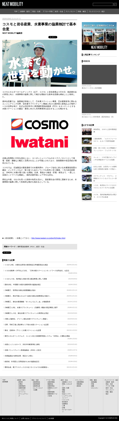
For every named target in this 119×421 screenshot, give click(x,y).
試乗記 (20, 384)
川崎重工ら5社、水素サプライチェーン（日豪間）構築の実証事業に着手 (41, 307)
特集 (92, 384)
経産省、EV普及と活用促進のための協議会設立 (41, 361)
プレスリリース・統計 (97, 11)
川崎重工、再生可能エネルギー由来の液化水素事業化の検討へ (41, 296)
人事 (63, 406)
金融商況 (65, 404)
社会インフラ (66, 394)
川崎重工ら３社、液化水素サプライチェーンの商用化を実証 (41, 313)
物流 (63, 392)
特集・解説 (82, 11)
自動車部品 (36, 382)
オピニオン (94, 388)
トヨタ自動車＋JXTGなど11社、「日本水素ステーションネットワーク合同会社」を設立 (41, 272)
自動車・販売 (25, 11)
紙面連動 (94, 382)
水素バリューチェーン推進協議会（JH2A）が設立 (41, 350)
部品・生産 (36, 11)
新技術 (79, 386)
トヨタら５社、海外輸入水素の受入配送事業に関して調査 (41, 279)
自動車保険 (51, 392)
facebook (83, 4)
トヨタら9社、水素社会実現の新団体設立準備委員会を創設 (41, 264)
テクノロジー (70, 11)
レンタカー (21, 390)
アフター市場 (48, 11)
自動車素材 (36, 384)
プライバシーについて (39, 418)
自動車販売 (21, 386)
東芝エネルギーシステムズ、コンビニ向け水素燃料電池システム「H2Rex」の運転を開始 (41, 337)
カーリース (21, 392)
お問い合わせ (25, 418)
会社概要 (51, 418)
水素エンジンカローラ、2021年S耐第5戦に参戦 (41, 344)
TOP (16, 11)
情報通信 (79, 384)
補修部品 (50, 384)
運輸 (63, 390)
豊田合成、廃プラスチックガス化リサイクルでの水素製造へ (41, 367)
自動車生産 (36, 386)
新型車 (20, 382)
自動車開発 (80, 382)
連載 (92, 386)
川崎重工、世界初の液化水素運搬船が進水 (41, 290)
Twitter (78, 4)
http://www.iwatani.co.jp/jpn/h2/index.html (48, 238)
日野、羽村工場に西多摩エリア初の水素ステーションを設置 (41, 324)
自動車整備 (51, 382)
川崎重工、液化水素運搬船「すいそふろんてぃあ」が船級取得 (41, 301)
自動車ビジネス (67, 382)
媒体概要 (5, 382)
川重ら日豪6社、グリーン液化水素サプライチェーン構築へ (41, 319)
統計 (107, 394)
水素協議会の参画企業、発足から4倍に (41, 356)
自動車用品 (51, 386)
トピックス (65, 400)
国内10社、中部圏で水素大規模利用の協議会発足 (41, 284)
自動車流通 (21, 388)
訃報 (63, 408)
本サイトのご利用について (10, 418)
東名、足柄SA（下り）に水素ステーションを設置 (41, 330)
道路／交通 (65, 388)
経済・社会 (59, 11)
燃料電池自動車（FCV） (26, 247)
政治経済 (65, 402)
